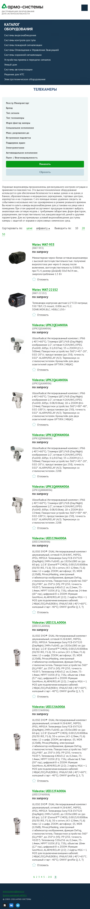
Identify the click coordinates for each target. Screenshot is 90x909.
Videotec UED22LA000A (60, 624)
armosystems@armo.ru (13, 891)
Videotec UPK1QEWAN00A (60, 436)
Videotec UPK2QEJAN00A (60, 326)
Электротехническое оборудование (24, 79)
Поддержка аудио (15, 142)
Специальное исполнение (20, 127)
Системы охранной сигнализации (23, 54)
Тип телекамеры (15, 117)
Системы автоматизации (18, 69)
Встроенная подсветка (18, 137)
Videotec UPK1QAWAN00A (60, 488)
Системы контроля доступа (20, 40)
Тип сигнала (12, 112)
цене (29, 228)
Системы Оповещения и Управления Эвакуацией (31, 50)
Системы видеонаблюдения (20, 35)
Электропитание (15, 147)
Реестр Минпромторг (17, 103)
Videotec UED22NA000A (60, 540)
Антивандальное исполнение (22, 152)
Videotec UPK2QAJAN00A (60, 381)
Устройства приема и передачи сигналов (27, 59)
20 (83, 228)
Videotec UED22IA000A (60, 708)
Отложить (43, 279)
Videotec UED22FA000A (60, 792)
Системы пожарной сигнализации (23, 45)
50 (3, 234)
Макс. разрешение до (17, 132)
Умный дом (10, 64)
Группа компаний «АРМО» (15, 895)
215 (50, 877)
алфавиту (42, 228)
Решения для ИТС (14, 74)
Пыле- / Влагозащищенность (22, 157)
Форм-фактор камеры (18, 122)
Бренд (9, 107)
